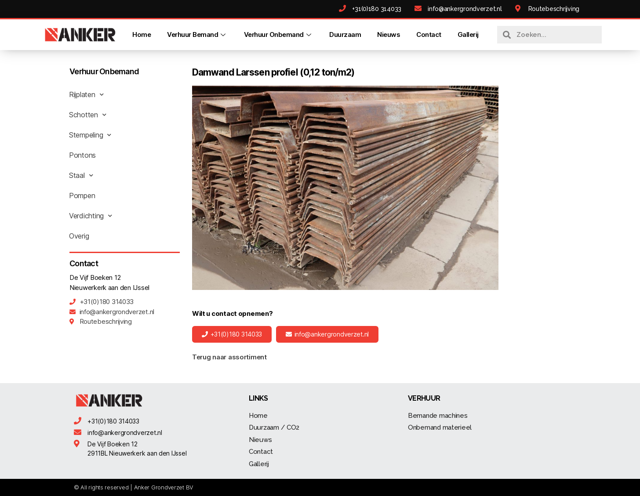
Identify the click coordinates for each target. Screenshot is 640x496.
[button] (232, 334)
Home (141, 34)
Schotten (87, 114)
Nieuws (388, 34)
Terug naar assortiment (229, 357)
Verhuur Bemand (197, 34)
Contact (428, 34)
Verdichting (90, 215)
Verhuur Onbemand (278, 34)
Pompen (82, 195)
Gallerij (468, 34)
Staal (81, 175)
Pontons (82, 155)
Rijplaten (86, 94)
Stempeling (90, 134)
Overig (79, 236)
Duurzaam (345, 34)
